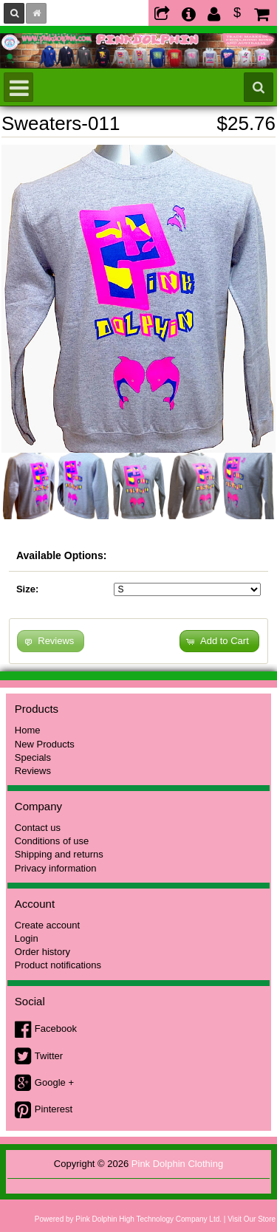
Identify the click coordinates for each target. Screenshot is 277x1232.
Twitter (49, 1055)
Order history (42, 951)
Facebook (56, 1028)
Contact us (38, 827)
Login (26, 938)
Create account (47, 925)
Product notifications (58, 965)
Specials (33, 757)
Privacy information (56, 868)
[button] (219, 641)
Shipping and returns (59, 854)
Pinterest (53, 1109)
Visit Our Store (252, 1219)
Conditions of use (52, 840)
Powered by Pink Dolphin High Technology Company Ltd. (128, 1219)
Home (28, 730)
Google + (54, 1082)
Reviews (33, 770)
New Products (45, 744)
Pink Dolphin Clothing (177, 1163)
